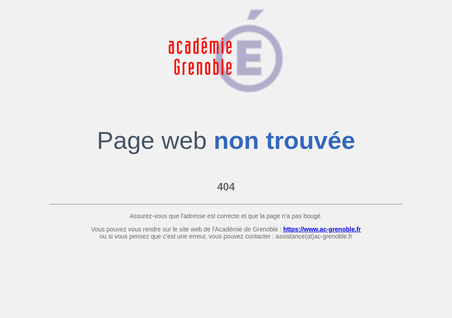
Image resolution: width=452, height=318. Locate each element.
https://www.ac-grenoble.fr (322, 229)
